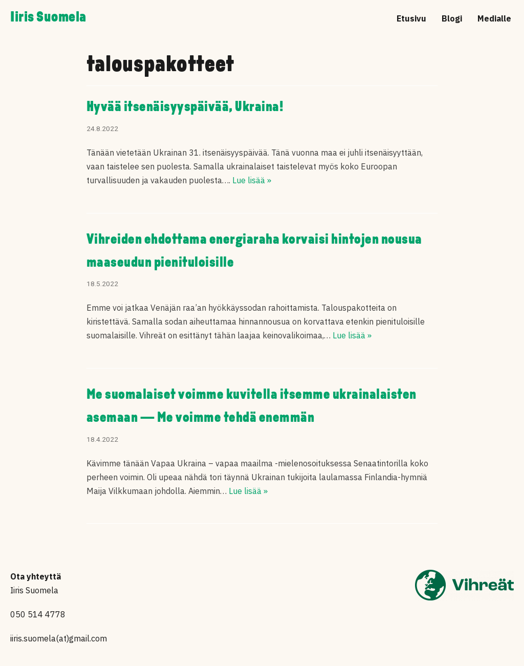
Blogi (452, 18)
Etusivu (411, 18)
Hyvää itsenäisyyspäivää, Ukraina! (185, 107)
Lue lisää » (251, 180)
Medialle (494, 18)
